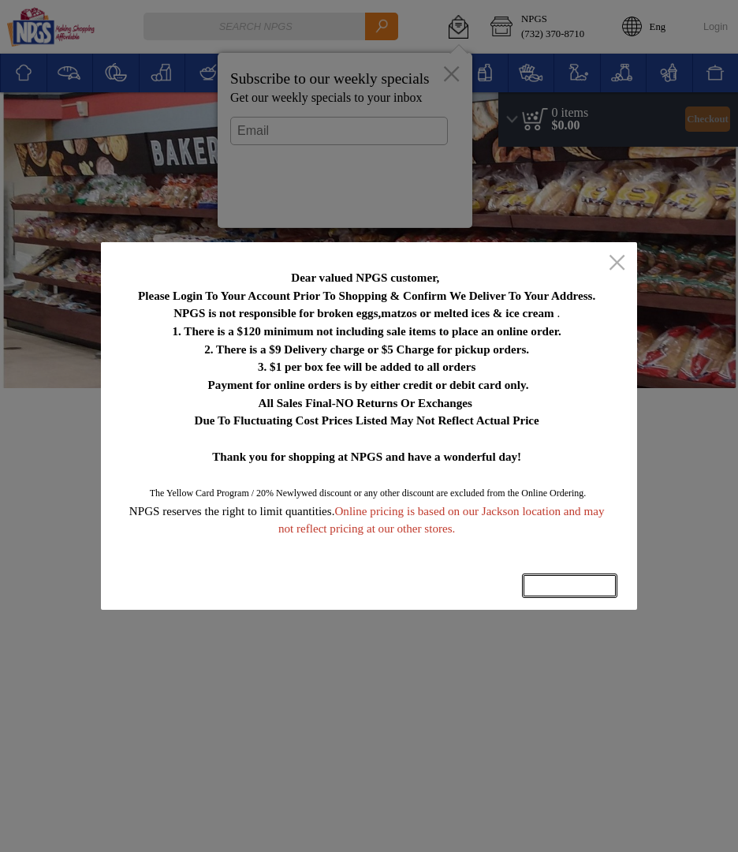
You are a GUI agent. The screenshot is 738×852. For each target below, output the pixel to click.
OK (569, 585)
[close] (617, 263)
